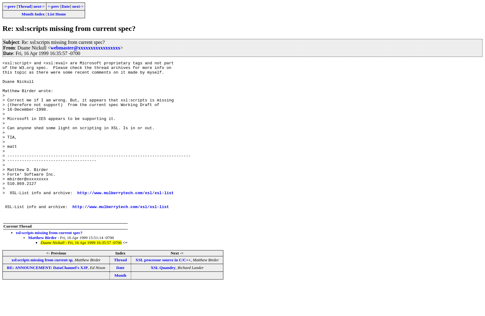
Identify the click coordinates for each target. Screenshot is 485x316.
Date (66, 6)
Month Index (33, 14)
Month (120, 307)
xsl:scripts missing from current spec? (49, 264)
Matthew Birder (42, 269)
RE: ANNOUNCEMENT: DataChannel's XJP (47, 299)
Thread (24, 6)
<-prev (10, 6)
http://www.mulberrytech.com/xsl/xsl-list (125, 219)
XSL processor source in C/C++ (163, 291)
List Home (57, 14)
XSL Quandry (163, 299)
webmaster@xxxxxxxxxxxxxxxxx (85, 47)
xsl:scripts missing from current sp (41, 291)
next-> (39, 6)
